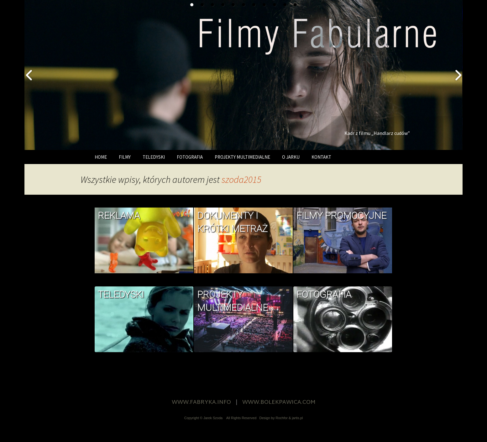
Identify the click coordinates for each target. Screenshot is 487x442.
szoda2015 (241, 179)
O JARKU (291, 157)
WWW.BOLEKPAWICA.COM (279, 402)
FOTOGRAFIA (190, 157)
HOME (101, 157)
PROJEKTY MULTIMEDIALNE (242, 157)
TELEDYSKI (154, 157)
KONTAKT (321, 157)
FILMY (125, 157)
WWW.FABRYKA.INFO (201, 402)
